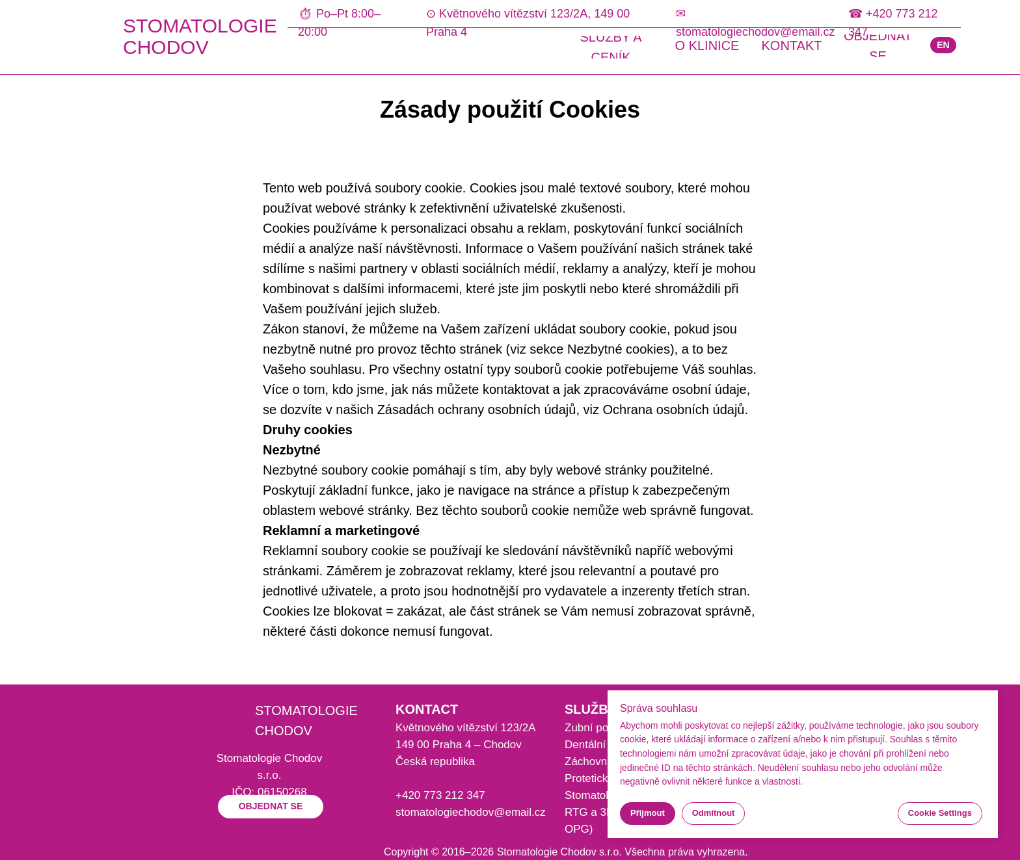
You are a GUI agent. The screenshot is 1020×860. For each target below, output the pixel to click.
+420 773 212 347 (440, 795)
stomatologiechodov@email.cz (471, 812)
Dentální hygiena (606, 744)
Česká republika (435, 761)
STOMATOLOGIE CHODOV (200, 36)
